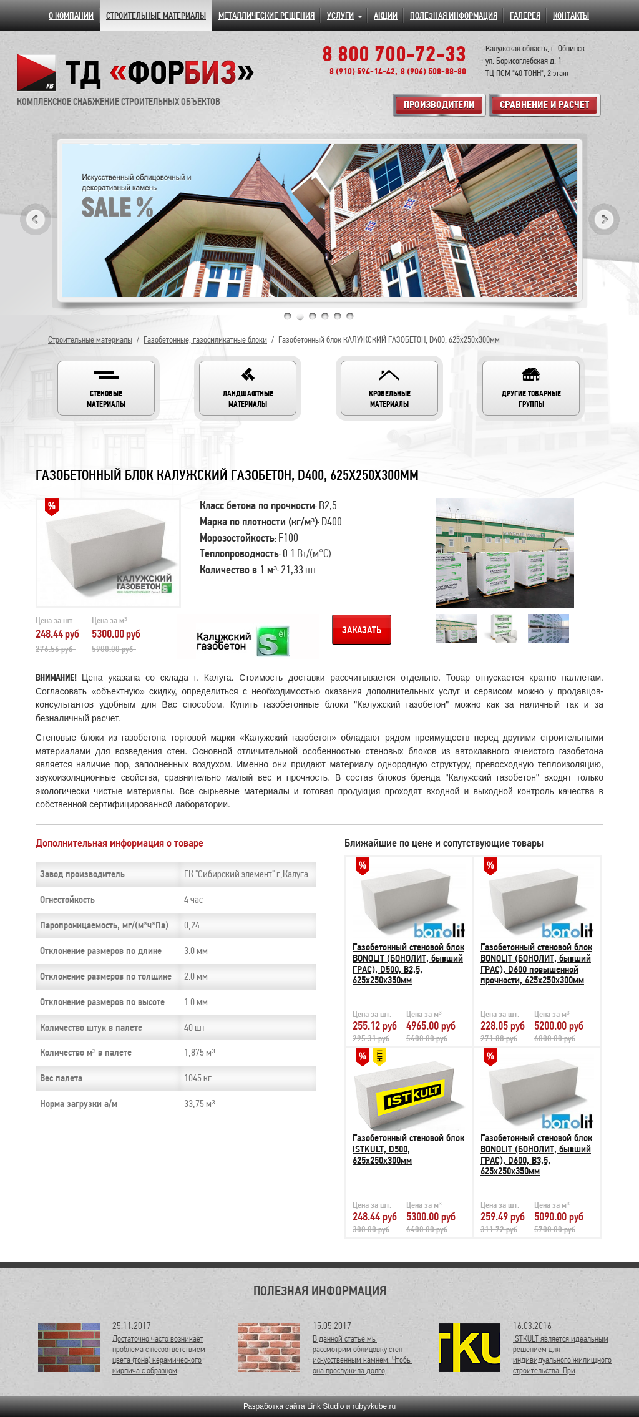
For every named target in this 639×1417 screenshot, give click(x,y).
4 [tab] (325, 316)
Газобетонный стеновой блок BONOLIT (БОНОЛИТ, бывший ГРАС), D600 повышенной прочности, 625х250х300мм (536, 964)
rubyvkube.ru (374, 1406)
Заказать (361, 630)
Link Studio (325, 1406)
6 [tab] (350, 316)
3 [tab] (312, 316)
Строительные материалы (90, 339)
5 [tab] (337, 316)
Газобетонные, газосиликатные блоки (205, 339)
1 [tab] (287, 316)
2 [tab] (300, 316)
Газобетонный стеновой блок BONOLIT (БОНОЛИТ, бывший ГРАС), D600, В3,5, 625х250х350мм (536, 1154)
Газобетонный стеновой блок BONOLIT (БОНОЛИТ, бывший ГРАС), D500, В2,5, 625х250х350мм (408, 964)
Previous (35, 219)
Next (604, 219)
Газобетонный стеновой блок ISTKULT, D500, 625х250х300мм (408, 1149)
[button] (106, 388)
